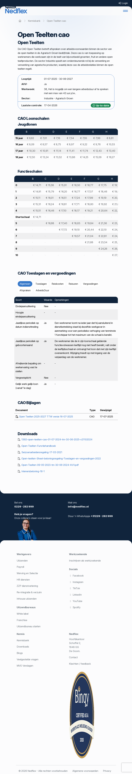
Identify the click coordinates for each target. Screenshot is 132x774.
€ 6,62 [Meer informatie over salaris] (30, 138)
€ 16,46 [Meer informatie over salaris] (50, 210)
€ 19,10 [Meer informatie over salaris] (76, 229)
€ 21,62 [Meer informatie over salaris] (116, 204)
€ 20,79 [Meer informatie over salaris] (116, 197)
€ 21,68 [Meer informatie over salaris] (89, 242)
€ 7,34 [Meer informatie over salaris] (70, 138)
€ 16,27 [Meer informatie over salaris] (111, 157)
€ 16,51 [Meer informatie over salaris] (63, 197)
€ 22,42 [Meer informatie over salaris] (116, 210)
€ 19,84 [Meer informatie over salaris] (89, 223)
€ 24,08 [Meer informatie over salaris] (116, 229)
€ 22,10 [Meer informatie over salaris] (103, 229)
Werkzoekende (78, 554)
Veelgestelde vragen (27, 659)
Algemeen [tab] (24, 283)
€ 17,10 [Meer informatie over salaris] (62, 210)
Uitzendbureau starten (28, 626)
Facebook (76, 575)
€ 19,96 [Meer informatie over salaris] (116, 191)
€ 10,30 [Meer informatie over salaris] (31, 150)
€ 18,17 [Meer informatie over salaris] (76, 210)
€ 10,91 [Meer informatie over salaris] (44, 150)
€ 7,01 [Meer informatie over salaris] (43, 138)
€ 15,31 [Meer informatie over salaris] (37, 204)
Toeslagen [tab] (41, 283)
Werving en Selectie (27, 573)
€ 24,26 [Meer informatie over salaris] (103, 248)
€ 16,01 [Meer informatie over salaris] (50, 197)
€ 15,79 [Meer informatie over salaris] (50, 191)
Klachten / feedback (80, 663)
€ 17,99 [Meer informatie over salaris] (89, 197)
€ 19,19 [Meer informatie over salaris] (102, 197)
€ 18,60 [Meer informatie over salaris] (89, 204)
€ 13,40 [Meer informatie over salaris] (111, 150)
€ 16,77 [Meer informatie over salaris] (89, 185)
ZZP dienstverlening (27, 585)
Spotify (75, 607)
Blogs (20, 653)
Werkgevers (24, 554)
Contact (73, 657)
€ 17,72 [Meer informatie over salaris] (63, 229)
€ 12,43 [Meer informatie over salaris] (97, 150)
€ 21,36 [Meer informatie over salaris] (103, 223)
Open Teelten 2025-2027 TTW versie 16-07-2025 (46, 416)
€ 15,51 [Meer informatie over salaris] (37, 210)
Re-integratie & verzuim (29, 592)
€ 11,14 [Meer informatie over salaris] (57, 150)
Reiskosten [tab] (58, 283)
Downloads (23, 646)
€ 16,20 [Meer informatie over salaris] (63, 191)
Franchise (22, 620)
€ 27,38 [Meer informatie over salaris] (116, 255)
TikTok (74, 588)
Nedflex (73, 633)
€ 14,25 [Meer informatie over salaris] (84, 157)
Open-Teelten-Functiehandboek (38, 445)
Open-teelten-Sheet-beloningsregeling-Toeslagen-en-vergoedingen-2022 (61, 458)
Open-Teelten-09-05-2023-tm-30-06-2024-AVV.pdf (50, 464)
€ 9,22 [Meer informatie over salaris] (83, 144)
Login (123, 3)
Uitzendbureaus (26, 607)
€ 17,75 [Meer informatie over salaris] (103, 185)
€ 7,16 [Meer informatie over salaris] (57, 138)
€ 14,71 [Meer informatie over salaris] (37, 185)
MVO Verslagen (25, 665)
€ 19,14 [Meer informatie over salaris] (116, 185)
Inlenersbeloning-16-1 (33, 471)
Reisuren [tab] (73, 283)
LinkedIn (75, 594)
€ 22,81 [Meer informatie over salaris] (103, 236)
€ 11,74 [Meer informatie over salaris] (84, 150)
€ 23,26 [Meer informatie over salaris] (116, 223)
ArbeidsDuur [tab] (42, 290)
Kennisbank (23, 640)
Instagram (76, 582)
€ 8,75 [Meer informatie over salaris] (57, 144)
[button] (125, 10)
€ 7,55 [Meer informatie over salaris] (83, 138)
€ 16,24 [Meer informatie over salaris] (50, 204)
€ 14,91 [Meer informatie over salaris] (37, 191)
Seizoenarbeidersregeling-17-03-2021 (41, 452)
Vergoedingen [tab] (90, 283)
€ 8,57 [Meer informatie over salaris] (43, 144)
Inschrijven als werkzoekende (85, 560)
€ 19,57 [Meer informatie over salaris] (76, 236)
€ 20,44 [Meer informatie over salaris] (89, 229)
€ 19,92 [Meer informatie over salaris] (103, 204)
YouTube (75, 601)
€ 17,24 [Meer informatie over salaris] (76, 197)
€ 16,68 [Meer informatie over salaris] (50, 223)
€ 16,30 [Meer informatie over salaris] (76, 185)
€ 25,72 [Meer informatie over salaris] (116, 242)
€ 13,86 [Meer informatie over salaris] (71, 157)
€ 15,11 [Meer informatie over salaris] (36, 197)
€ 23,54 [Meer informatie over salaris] (103, 242)
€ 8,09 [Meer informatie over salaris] (30, 144)
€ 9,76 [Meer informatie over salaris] (97, 144)
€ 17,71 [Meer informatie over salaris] (75, 204)
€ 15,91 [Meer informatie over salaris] (63, 185)
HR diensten (23, 579)
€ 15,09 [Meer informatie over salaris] (97, 157)
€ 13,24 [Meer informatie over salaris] (44, 157)
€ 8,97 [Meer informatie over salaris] (70, 144)
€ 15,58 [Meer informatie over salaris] (50, 185)
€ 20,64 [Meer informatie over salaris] (103, 210)
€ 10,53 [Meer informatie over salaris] (111, 144)
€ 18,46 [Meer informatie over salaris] (103, 191)
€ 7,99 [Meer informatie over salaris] (96, 138)
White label (22, 613)
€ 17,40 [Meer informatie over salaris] (63, 223)
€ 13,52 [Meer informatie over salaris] (58, 157)
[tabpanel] (66, 345)
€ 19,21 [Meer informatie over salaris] (89, 210)
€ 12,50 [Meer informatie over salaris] (31, 157)
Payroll (20, 566)
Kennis (21, 633)
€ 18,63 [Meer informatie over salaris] (76, 223)
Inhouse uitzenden (27, 598)
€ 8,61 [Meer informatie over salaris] (110, 138)
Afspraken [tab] (25, 290)
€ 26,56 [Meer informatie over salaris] (116, 248)
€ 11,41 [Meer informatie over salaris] (70, 150)
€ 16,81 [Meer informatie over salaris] (63, 204)
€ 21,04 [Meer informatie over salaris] (89, 236)
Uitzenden (22, 560)
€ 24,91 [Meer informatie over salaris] (116, 236)
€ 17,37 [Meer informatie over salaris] (89, 191)
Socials (73, 569)
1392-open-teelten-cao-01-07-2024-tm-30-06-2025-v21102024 (56, 439)
